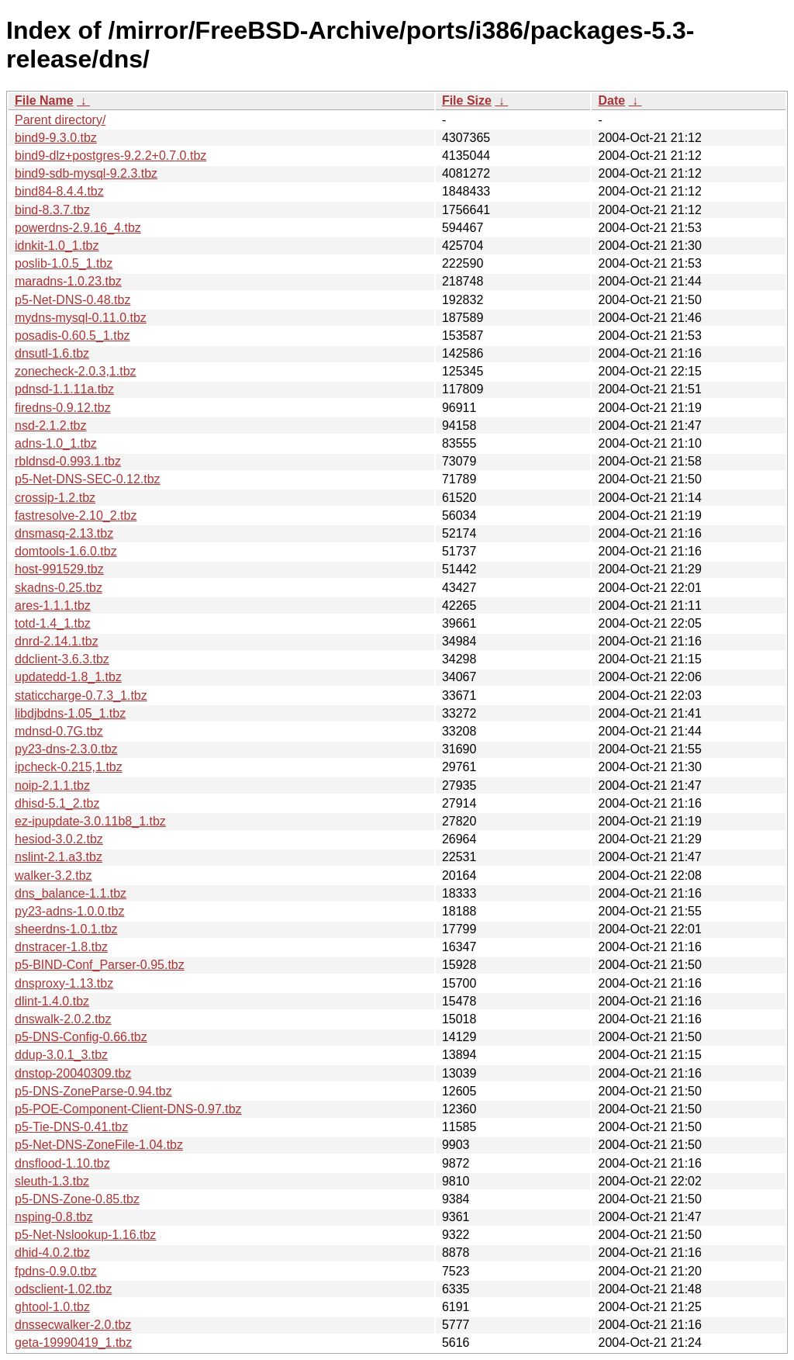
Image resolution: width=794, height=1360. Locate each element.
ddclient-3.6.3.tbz (62, 659)
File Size (467, 100)
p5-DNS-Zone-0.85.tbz (77, 1199)
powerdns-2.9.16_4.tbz (78, 227)
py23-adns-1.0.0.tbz (69, 911)
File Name (44, 100)
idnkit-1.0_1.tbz (57, 245)
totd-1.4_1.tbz (53, 623)
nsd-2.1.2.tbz (51, 425)
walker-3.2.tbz (53, 875)
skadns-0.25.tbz (58, 587)
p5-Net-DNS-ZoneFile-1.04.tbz (99, 1144)
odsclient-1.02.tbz (63, 1289)
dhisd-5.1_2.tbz (57, 803)
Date (611, 100)
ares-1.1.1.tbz (53, 605)
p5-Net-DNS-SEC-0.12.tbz (88, 479)
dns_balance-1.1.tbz (70, 893)
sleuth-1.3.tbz (52, 1181)
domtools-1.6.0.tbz (66, 551)
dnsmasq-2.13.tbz (64, 533)
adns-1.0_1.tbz (56, 443)
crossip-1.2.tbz (55, 497)
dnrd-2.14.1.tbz (56, 641)
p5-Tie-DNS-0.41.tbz (71, 1126)
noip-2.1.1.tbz (52, 785)
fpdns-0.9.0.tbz (56, 1271)
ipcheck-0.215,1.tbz (69, 766)
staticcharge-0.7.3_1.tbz (81, 695)
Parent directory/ (60, 119)
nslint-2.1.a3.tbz (58, 856)
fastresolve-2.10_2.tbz (75, 515)
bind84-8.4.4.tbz (59, 191)
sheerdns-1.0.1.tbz (66, 929)
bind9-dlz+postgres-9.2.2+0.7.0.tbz (110, 155)
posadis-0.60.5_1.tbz (72, 335)
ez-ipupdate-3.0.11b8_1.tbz (90, 821)
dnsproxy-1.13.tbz (64, 983)
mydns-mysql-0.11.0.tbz (81, 317)
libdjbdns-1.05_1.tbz (70, 713)
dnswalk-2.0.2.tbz (63, 1019)
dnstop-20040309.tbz (73, 1073)
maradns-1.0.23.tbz (68, 281)
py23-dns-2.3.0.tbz (66, 749)
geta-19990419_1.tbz (73, 1342)
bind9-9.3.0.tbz (56, 137)
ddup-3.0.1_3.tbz (61, 1054)
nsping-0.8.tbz (54, 1216)
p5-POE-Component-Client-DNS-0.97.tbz (128, 1109)
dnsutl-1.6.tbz (52, 353)
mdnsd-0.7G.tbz (59, 731)
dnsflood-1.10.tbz (62, 1163)
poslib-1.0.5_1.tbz (63, 263)
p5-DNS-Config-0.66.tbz (81, 1036)
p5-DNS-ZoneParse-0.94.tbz (93, 1091)
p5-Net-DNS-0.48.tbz (72, 299)
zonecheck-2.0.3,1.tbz (75, 371)
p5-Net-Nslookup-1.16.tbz (85, 1234)
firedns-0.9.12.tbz (63, 407)
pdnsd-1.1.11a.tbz (64, 389)
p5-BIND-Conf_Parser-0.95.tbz (100, 964)
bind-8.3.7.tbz (52, 209)
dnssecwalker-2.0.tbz (73, 1324)
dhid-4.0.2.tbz (52, 1252)
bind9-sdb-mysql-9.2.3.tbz (86, 173)
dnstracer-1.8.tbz (61, 946)
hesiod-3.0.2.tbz (59, 839)
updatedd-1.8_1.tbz (68, 676)
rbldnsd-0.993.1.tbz (68, 461)
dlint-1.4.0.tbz (52, 1001)
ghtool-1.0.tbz (52, 1306)
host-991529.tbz (59, 569)
